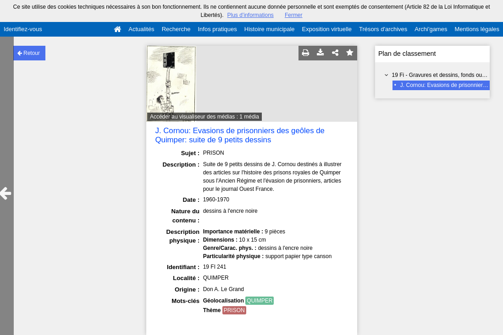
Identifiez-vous (23, 29)
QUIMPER (259, 300)
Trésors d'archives (383, 29)
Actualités (141, 29)
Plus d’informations (250, 15)
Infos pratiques (217, 29)
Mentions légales (476, 29)
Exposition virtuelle (327, 29)
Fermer (294, 15)
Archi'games (431, 29)
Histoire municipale (269, 29)
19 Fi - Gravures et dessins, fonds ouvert (442, 75)
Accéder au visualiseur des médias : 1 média (204, 116)
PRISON (234, 310)
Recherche (176, 29)
